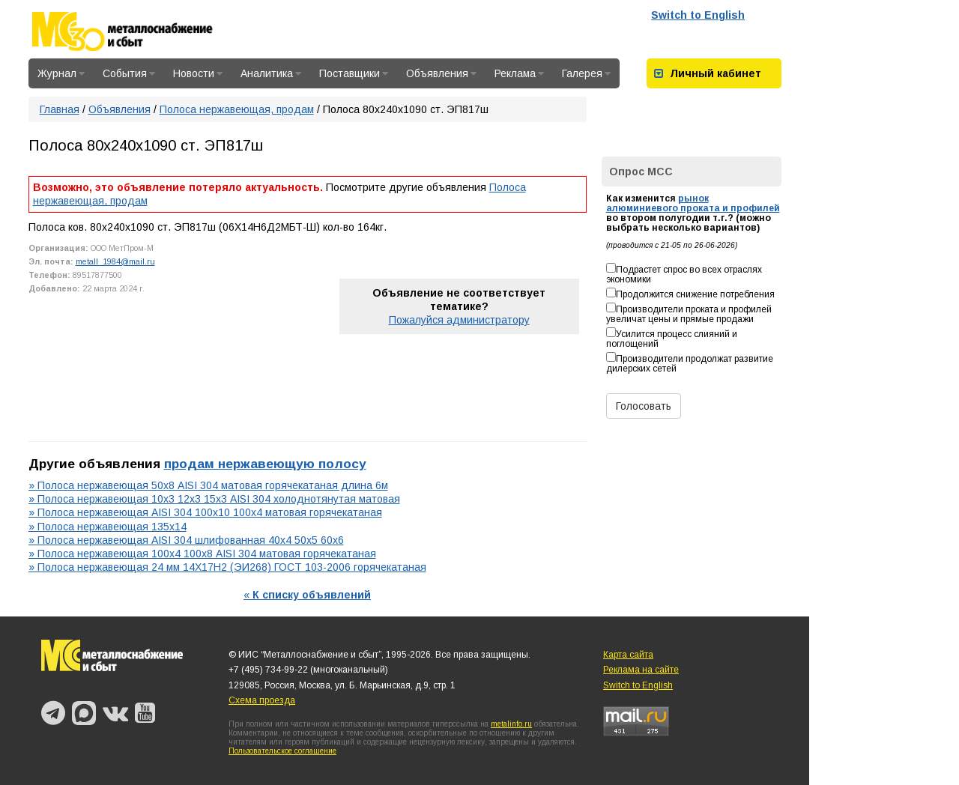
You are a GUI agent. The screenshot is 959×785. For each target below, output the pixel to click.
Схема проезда (262, 700)
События (129, 73)
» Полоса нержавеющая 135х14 (107, 527)
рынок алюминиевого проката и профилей (693, 203)
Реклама (519, 73)
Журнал (61, 73)
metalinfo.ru (511, 724)
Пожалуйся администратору (459, 320)
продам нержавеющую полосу (265, 463)
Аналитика (270, 73)
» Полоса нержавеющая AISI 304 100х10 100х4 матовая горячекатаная (205, 512)
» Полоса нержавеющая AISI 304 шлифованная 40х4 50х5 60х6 (186, 540)
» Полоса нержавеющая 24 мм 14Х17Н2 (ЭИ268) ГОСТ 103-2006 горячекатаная (227, 567)
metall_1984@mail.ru (115, 261)
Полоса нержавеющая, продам (237, 109)
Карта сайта (628, 654)
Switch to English (698, 15)
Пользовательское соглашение (282, 751)
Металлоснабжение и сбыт (142, 31)
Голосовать (643, 406)
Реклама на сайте (641, 669)
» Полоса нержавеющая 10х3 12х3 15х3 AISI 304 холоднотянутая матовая (214, 499)
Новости (198, 73)
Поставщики (353, 73)
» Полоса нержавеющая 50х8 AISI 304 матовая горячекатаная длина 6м (208, 485)
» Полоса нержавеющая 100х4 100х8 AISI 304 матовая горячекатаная (202, 554)
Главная (59, 109)
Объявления (441, 73)
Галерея (586, 73)
